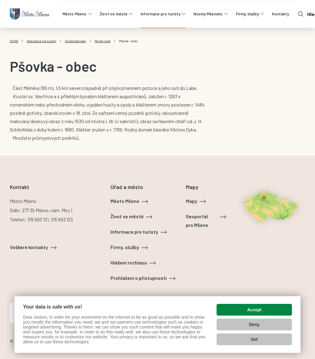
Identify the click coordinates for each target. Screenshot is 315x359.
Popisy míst (102, 41)
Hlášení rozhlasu (128, 262)
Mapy (191, 201)
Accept (254, 309)
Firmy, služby (124, 247)
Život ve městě (127, 216)
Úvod (14, 41)
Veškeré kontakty (29, 247)
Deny (254, 324)
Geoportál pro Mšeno (197, 220)
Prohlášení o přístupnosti (138, 278)
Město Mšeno (124, 201)
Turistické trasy (75, 41)
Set (254, 339)
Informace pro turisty (41, 41)
